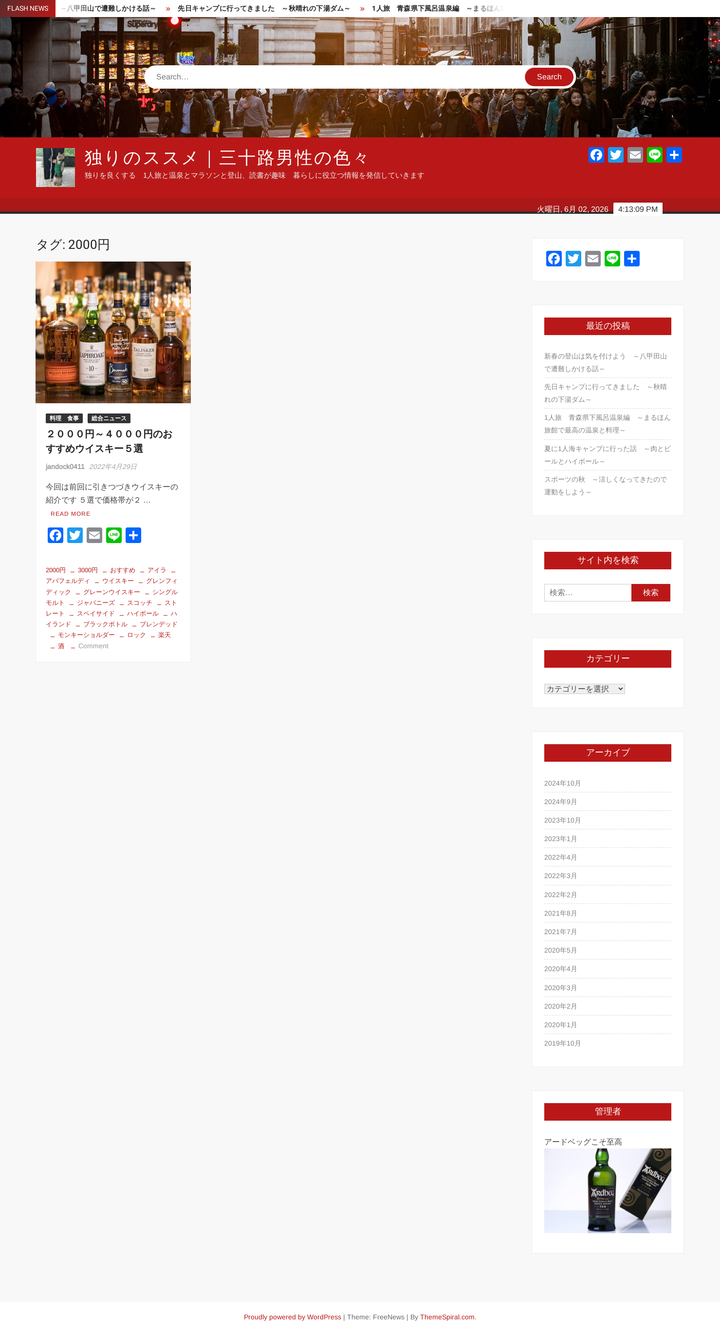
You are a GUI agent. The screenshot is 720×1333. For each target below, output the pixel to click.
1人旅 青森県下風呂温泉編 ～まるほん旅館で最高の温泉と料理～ (496, 8)
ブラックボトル (105, 624)
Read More (71, 513)
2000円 (56, 570)
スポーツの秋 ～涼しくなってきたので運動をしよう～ (605, 485)
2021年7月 (560, 932)
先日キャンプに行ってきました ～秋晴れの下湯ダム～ (283, 8)
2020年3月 (560, 988)
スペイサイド (96, 613)
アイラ (157, 570)
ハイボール (143, 613)
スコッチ (139, 602)
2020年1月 (560, 1025)
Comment (93, 646)
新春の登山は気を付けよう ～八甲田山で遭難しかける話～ (605, 362)
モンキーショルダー (86, 634)
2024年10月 (562, 783)
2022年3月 (560, 876)
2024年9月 (560, 802)
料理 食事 (64, 418)
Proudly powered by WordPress (292, 1317)
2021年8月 (560, 913)
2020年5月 (560, 950)
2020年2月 (560, 1006)
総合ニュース (109, 418)
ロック (136, 634)
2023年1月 (560, 839)
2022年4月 (560, 857)
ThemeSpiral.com (447, 1317)
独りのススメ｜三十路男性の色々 (228, 158)
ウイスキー (118, 580)
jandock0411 (65, 466)
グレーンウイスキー (111, 592)
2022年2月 (560, 895)
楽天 (164, 634)
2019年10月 (562, 1043)
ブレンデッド (159, 624)
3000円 (88, 570)
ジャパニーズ (96, 602)
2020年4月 (560, 969)
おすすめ (122, 570)
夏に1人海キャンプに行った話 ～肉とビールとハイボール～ (607, 455)
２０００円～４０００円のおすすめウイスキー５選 (109, 441)
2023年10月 (562, 820)
